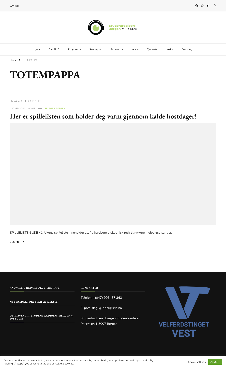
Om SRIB (54, 49)
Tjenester (153, 49)
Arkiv (170, 49)
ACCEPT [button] (214, 361)
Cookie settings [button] (197, 362)
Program (73, 49)
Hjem (37, 49)
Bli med (115, 49)
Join (133, 49)
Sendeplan (95, 49)
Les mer (17, 242)
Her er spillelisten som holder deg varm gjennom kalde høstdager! (103, 116)
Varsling (187, 49)
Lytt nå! (14, 5)
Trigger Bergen (55, 108)
